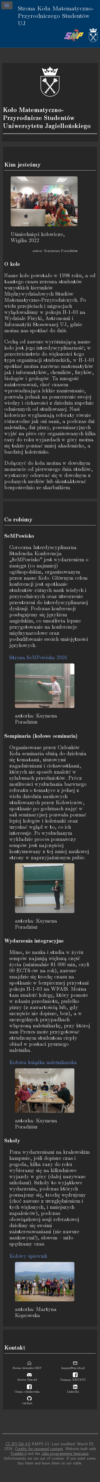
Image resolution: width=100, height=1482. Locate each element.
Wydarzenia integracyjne (34, 941)
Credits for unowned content (39, 1449)
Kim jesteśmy (22, 165)
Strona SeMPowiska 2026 (38, 657)
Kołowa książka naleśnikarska (43, 1062)
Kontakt (14, 1348)
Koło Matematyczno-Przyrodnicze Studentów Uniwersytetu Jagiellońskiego (47, 118)
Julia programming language (65, 1454)
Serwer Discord (27, 1378)
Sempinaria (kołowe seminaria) (41, 736)
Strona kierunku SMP (27, 1366)
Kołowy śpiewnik (28, 1256)
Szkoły (12, 1140)
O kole (12, 264)
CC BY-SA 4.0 (18, 1444)
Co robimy (18, 519)
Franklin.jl (18, 1454)
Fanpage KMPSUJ (73, 1378)
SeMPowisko (19, 536)
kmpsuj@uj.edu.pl (73, 1366)
